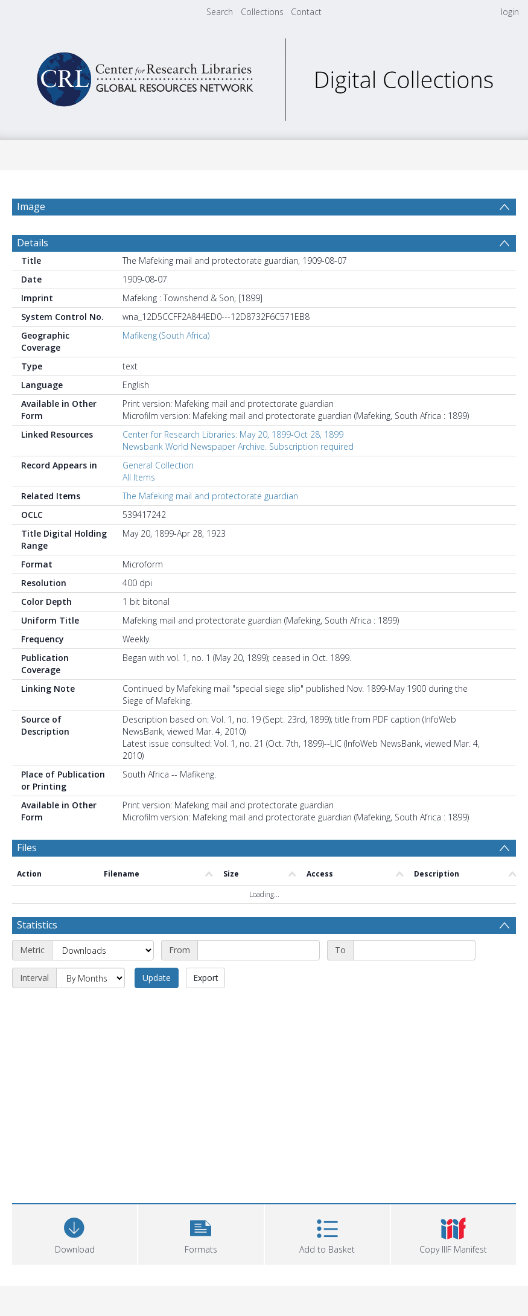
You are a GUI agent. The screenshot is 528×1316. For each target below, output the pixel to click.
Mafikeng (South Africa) (165, 335)
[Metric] (103, 950)
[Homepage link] (264, 76)
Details (32, 242)
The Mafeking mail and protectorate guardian (210, 496)
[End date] (414, 950)
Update (156, 977)
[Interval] (90, 978)
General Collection (158, 465)
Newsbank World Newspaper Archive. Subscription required (238, 446)
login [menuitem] (510, 12)
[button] (200, 1233)
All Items (138, 477)
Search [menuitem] (219, 12)
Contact (306, 12)
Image (31, 206)
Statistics (37, 924)
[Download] (74, 1233)
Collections (262, 12)
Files (27, 847)
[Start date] (258, 950)
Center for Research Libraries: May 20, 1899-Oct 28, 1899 (232, 434)
